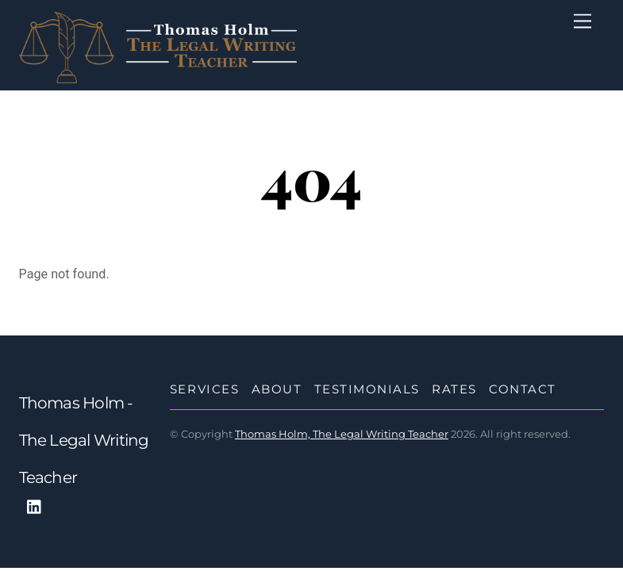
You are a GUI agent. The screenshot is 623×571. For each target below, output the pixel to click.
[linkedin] (35, 505)
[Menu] (582, 21)
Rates (454, 389)
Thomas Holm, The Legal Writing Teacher (341, 433)
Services (204, 389)
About (277, 389)
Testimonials (367, 389)
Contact (522, 389)
